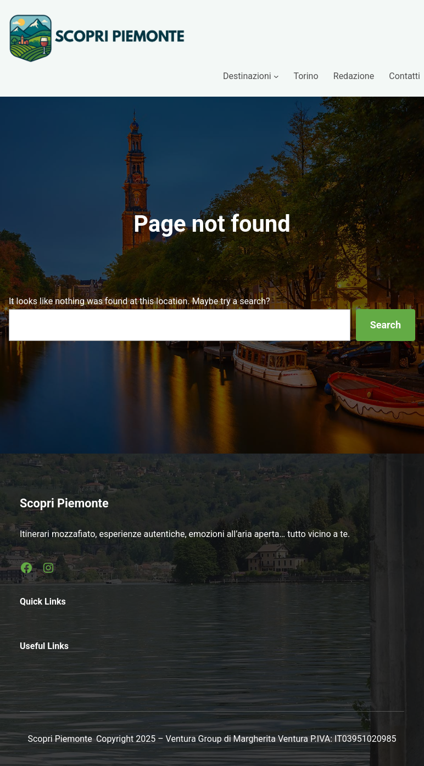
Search (385, 325)
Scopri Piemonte (64, 503)
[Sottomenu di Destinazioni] (276, 76)
